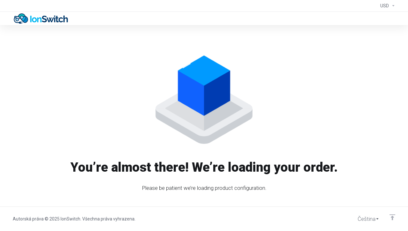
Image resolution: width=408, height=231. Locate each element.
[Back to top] (392, 217)
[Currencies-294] (386, 5)
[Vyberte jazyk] (364, 219)
